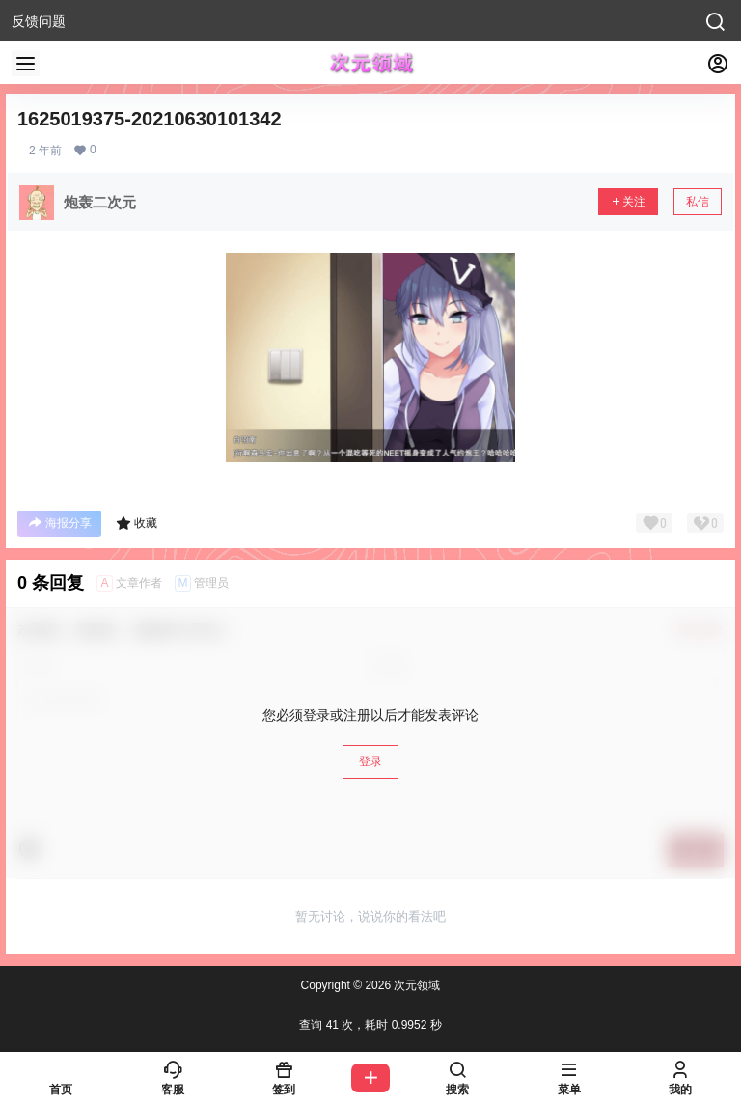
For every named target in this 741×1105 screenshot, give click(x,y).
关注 (628, 201)
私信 (697, 201)
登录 (370, 761)
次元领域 (415, 985)
